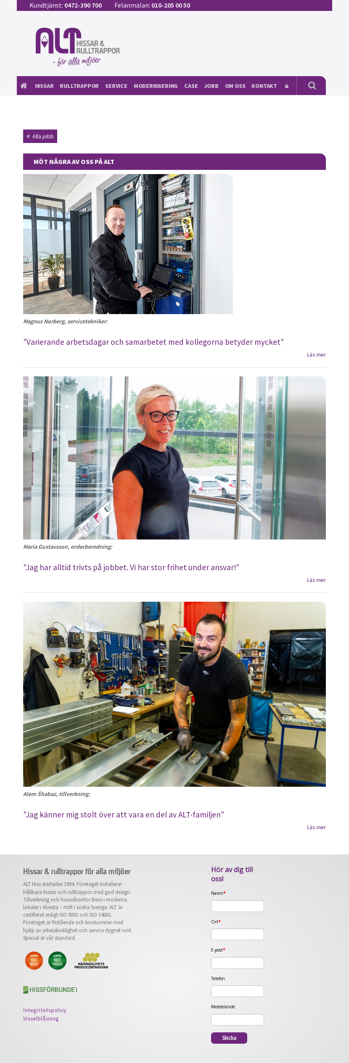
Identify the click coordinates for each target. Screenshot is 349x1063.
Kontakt (264, 86)
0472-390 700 (83, 5)
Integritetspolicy (44, 1010)
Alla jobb (40, 136)
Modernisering (156, 86)
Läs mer (316, 354)
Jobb (211, 86)
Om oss (235, 86)
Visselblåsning (41, 1018)
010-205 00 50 (170, 5)
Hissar (44, 86)
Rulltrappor (79, 86)
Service (116, 86)
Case (191, 86)
